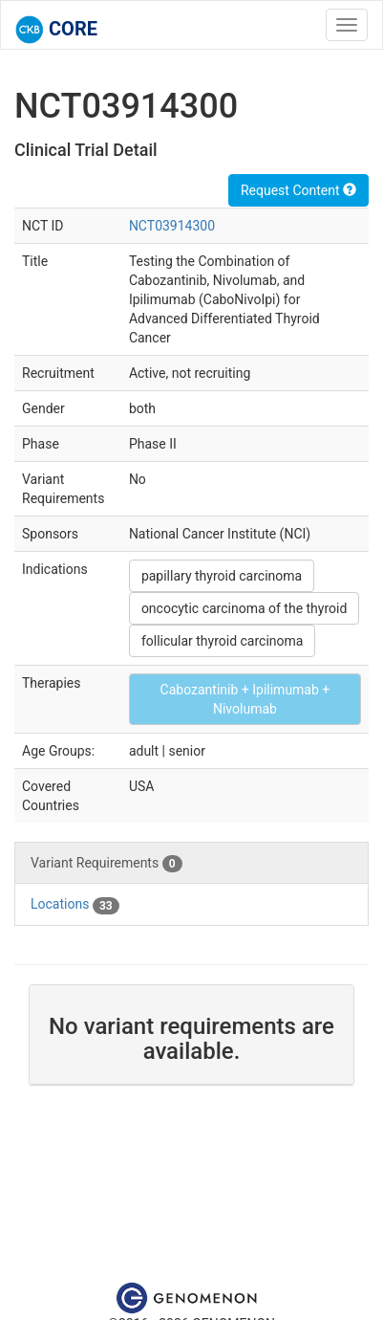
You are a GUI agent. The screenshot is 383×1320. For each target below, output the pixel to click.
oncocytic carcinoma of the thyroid (244, 608)
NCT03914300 (172, 225)
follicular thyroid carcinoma (222, 641)
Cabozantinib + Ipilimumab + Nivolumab (245, 699)
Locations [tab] (75, 904)
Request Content (298, 190)
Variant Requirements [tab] (106, 863)
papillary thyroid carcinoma (221, 575)
